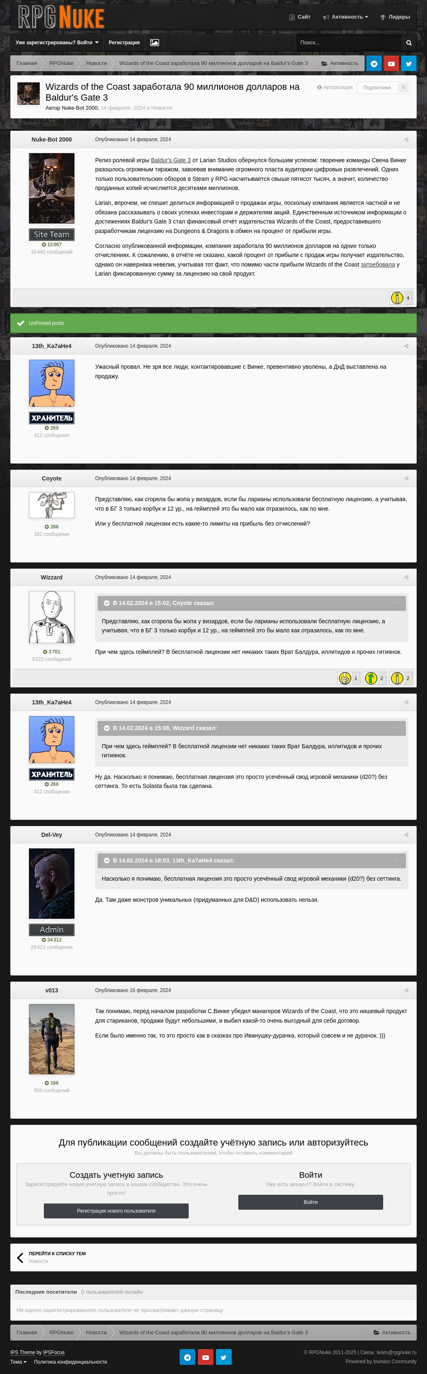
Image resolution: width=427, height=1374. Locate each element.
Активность (349, 17)
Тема (18, 1362)
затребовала (376, 264)
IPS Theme (22, 1352)
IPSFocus (54, 1352)
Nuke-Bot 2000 (80, 108)
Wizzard (52, 577)
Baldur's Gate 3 (169, 160)
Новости (161, 108)
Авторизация (338, 87)
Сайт (303, 17)
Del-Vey (51, 834)
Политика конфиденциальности (70, 1362)
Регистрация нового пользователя (116, 1211)
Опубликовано (131, 139)
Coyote (51, 478)
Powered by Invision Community (381, 1361)
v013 (51, 990)
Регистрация (124, 43)
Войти (311, 1202)
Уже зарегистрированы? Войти (57, 42)
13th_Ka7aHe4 (52, 346)
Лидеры (398, 17)
